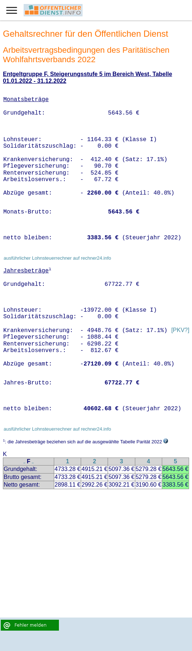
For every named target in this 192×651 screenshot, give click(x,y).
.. (24, 462)
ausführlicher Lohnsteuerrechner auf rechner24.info (57, 258)
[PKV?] (180, 330)
